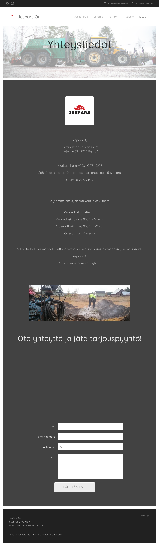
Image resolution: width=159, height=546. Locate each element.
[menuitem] (77, 16)
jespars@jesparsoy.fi (118, 3)
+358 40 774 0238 (144, 3)
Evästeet (145, 515)
